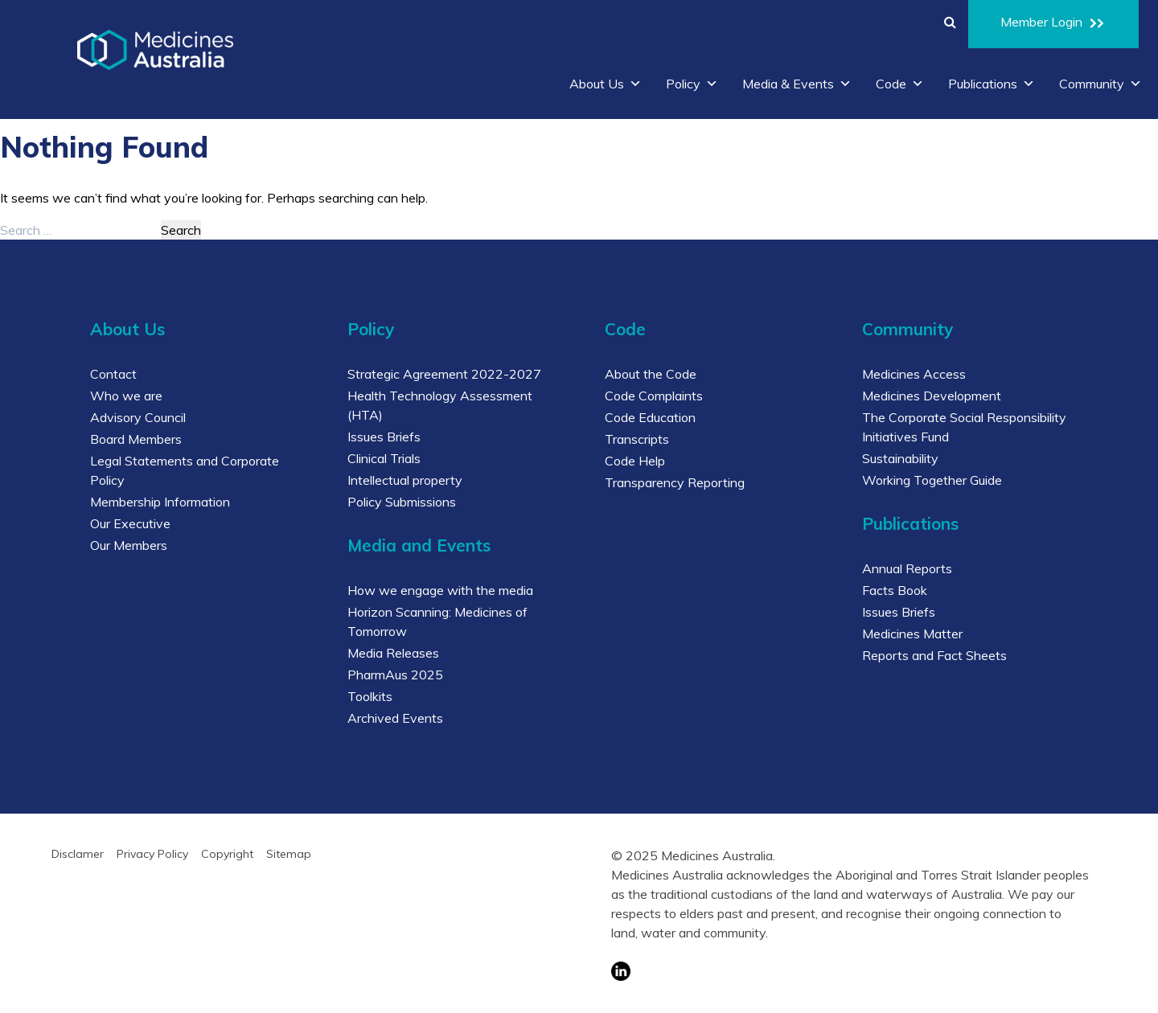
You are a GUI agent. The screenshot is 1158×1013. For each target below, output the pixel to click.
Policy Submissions (401, 502)
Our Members (128, 545)
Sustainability (900, 458)
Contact (113, 374)
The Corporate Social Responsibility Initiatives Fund (964, 427)
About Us (605, 84)
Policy (692, 84)
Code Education (650, 417)
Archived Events (395, 718)
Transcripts (637, 439)
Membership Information (160, 502)
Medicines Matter (912, 633)
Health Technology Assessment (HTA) (439, 405)
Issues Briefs (384, 437)
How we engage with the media (440, 590)
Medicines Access (914, 374)
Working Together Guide (932, 480)
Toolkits (369, 696)
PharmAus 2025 (395, 674)
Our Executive (130, 523)
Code (900, 84)
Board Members (136, 439)
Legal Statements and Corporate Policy (184, 470)
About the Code (650, 374)
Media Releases (393, 653)
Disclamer (77, 854)
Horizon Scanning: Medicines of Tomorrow (437, 621)
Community (1100, 84)
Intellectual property (404, 480)
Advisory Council (138, 417)
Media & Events (797, 84)
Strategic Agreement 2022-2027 (444, 374)
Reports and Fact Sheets (934, 655)
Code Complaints (654, 396)
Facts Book (894, 590)
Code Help (635, 461)
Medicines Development (931, 396)
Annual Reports (907, 568)
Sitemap (288, 854)
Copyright (227, 854)
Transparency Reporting (675, 482)
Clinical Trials (384, 458)
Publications (991, 84)
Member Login (1053, 24)
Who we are (126, 396)
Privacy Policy (152, 854)
